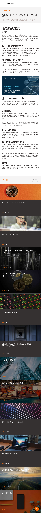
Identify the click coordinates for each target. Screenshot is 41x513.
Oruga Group (10, 3)
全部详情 (35, 179)
